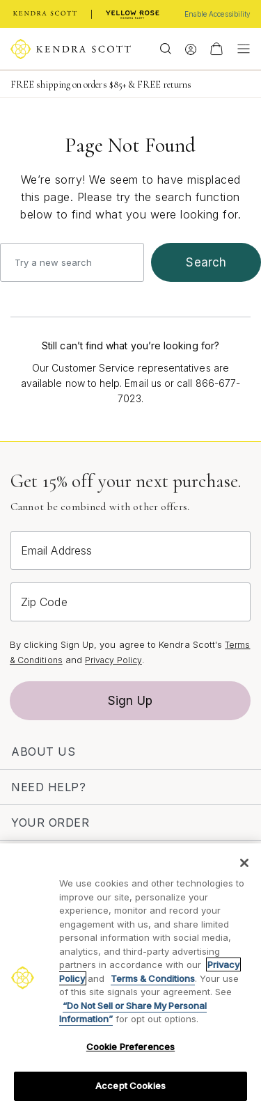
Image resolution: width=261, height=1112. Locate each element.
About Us (43, 751)
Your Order (50, 822)
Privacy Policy (113, 660)
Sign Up (130, 701)
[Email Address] (130, 550)
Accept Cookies (130, 1085)
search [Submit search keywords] (206, 262)
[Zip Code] (130, 601)
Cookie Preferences (130, 1046)
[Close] (244, 863)
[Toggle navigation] (240, 48)
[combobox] (72, 262)
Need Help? (48, 787)
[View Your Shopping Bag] (216, 49)
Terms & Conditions (153, 978)
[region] (130, 977)
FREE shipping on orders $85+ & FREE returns (100, 84)
